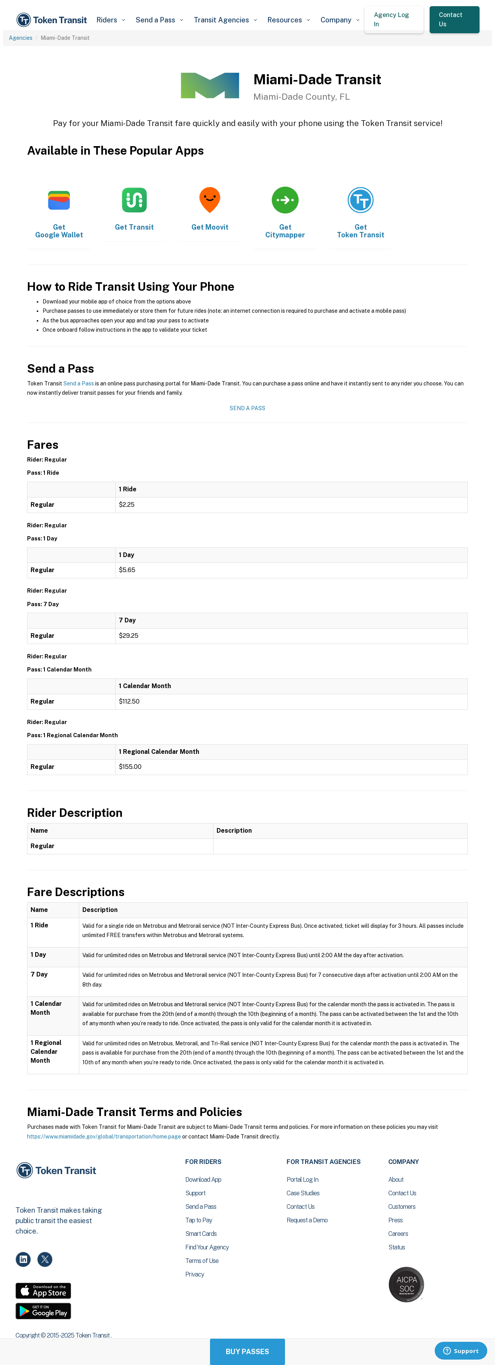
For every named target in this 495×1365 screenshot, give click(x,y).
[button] (110, 20)
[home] (52, 20)
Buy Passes (247, 1352)
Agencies (20, 38)
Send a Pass (78, 383)
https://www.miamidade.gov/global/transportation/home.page (104, 1136)
